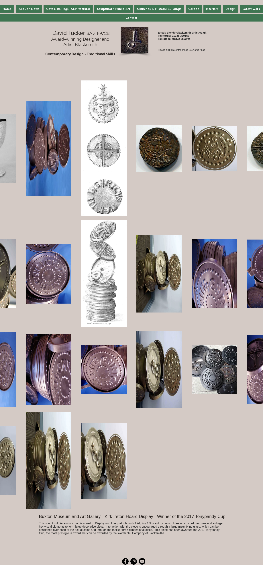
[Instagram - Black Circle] (133, 561)
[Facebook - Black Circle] (125, 561)
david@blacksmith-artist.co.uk (186, 32)
